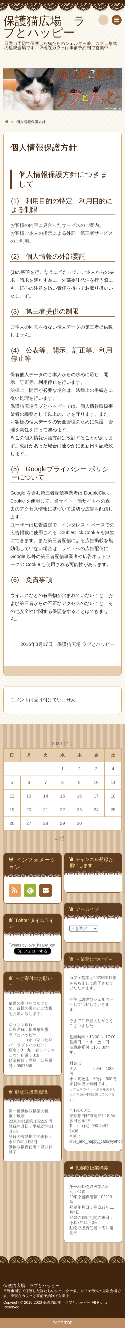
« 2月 (59, 838)
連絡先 (45, 892)
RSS (16, 890)
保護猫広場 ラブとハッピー (31, 1285)
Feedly (30, 892)
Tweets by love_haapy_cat (32, 945)
